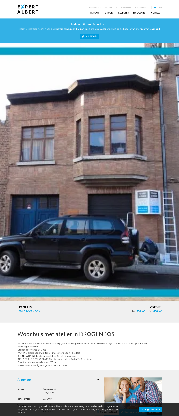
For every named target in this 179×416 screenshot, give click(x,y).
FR (160, 7)
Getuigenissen (123, 7)
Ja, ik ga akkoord (150, 409)
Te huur (108, 12)
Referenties (95, 7)
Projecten (123, 12)
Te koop (94, 12)
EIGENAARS (139, 12)
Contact (156, 12)
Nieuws (108, 7)
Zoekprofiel (141, 7)
